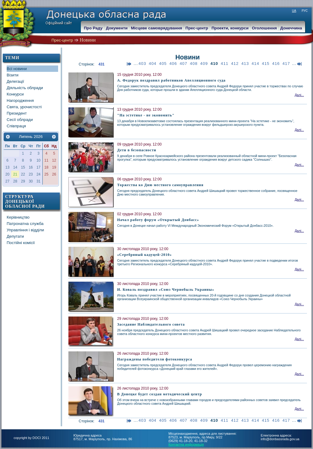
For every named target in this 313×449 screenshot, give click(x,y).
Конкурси (15, 94)
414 (255, 63)
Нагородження (20, 100)
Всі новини (17, 68)
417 (286, 63)
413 (245, 63)
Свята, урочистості (24, 107)
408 (193, 63)
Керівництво (18, 217)
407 (183, 63)
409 (204, 63)
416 (276, 63)
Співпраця (16, 126)
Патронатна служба (25, 223)
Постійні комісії (21, 242)
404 (152, 63)
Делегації (15, 81)
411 (224, 63)
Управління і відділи (25, 230)
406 (173, 63)
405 (163, 63)
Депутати (15, 236)
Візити (12, 75)
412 (235, 63)
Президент (17, 113)
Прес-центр (62, 40)
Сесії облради (20, 119)
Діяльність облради (25, 87)
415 (265, 63)
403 (142, 63)
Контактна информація (186, 444)
